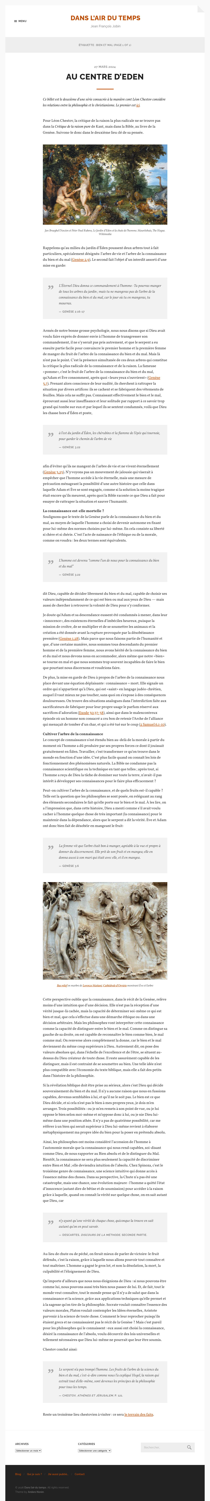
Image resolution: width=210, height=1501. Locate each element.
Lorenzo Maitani (92, 986)
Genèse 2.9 (80, 259)
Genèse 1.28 (69, 638)
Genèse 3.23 (53, 472)
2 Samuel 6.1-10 (152, 724)
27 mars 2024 (105, 67)
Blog (18, 1474)
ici (138, 105)
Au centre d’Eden (105, 76)
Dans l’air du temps (105, 18)
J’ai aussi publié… (58, 1474)
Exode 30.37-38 (91, 712)
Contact (80, 1474)
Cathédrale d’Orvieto (115, 986)
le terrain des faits (138, 1414)
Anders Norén (36, 1491)
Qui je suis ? (34, 1474)
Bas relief (62, 986)
